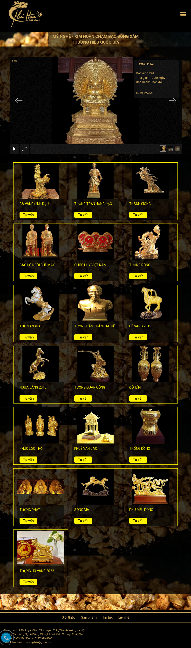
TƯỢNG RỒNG (139, 265)
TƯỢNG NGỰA (30, 326)
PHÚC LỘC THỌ (31, 448)
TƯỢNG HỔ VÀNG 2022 (37, 571)
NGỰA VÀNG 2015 (33, 387)
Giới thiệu (68, 617)
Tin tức (107, 617)
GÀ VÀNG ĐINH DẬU (34, 204)
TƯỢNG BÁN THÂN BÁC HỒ (95, 326)
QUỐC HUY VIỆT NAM (90, 265)
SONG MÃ (81, 510)
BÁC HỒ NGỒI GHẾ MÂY (37, 265)
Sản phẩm (89, 617)
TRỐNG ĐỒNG (139, 448)
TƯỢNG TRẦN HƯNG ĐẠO (93, 204)
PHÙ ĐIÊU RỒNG (141, 510)
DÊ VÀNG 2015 (140, 326)
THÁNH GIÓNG (140, 204)
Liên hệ (123, 617)
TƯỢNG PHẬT (30, 510)
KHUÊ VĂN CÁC (85, 448)
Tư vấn (28, 215)
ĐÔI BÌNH (136, 387)
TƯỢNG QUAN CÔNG (89, 387)
